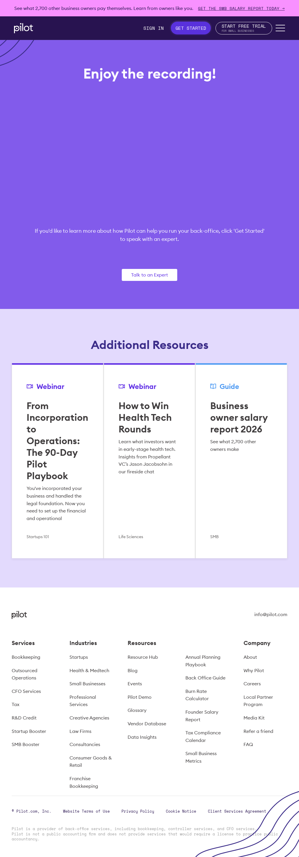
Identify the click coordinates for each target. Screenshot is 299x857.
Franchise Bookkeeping (83, 782)
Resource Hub (143, 657)
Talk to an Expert (149, 275)
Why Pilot (254, 670)
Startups (78, 657)
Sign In (153, 28)
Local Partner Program (258, 700)
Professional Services (82, 700)
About (250, 657)
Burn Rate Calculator (197, 695)
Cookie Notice (181, 811)
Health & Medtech (89, 670)
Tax (15, 704)
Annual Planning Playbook (202, 660)
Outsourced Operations (24, 674)
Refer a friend (258, 731)
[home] (23, 28)
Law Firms (80, 731)
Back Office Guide (205, 678)
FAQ (248, 744)
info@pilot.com (270, 614)
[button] (280, 28)
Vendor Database (147, 723)
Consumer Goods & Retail (90, 761)
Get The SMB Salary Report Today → (241, 8)
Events (135, 683)
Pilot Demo (140, 697)
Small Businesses (87, 683)
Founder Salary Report (201, 715)
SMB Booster (25, 744)
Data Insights (142, 737)
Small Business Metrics (201, 757)
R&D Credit (24, 718)
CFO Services (26, 691)
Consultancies (84, 744)
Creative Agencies (89, 718)
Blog (133, 670)
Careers (252, 683)
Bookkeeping (26, 657)
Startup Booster (29, 731)
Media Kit (254, 718)
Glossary (137, 710)
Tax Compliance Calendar (203, 736)
